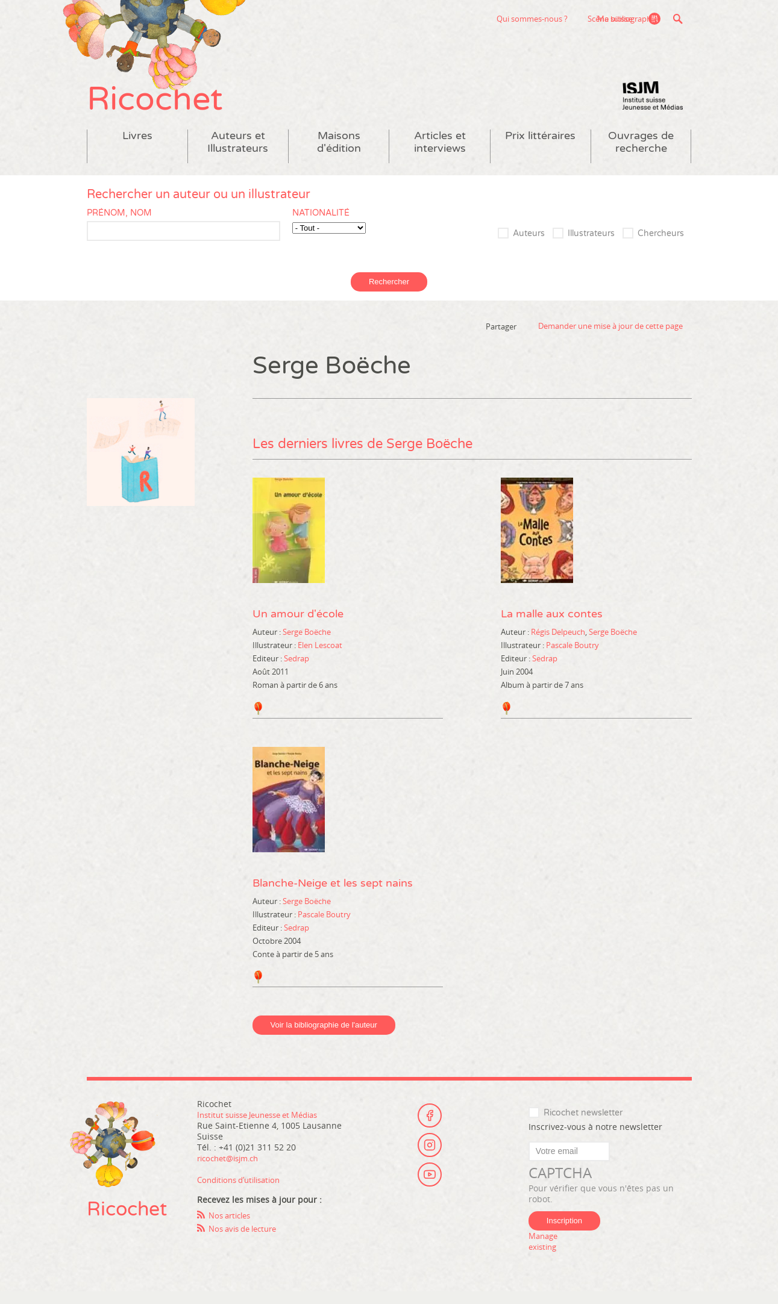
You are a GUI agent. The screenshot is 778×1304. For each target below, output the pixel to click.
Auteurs (529, 247)
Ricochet (165, 106)
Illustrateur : (275, 657)
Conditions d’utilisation (243, 1192)
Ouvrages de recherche (641, 154)
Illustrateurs (591, 247)
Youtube (430, 1190)
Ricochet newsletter (583, 1126)
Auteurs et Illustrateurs (237, 154)
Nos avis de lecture (247, 1241)
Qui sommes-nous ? (458, 18)
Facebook (430, 1123)
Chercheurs (661, 247)
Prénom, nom (119, 225)
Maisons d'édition (339, 154)
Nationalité (321, 225)
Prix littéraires (540, 148)
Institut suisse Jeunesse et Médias (653, 108)
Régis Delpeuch (558, 644)
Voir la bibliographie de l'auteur (324, 1037)
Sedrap (296, 671)
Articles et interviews (440, 154)
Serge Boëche (307, 644)
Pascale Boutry (572, 657)
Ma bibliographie (624, 18)
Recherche (678, 18)
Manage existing (545, 1254)
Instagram (430, 1156)
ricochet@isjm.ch (231, 1170)
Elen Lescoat (320, 657)
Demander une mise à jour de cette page (610, 339)
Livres (137, 148)
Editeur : (268, 671)
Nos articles (232, 1228)
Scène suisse (536, 18)
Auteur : (268, 644)
